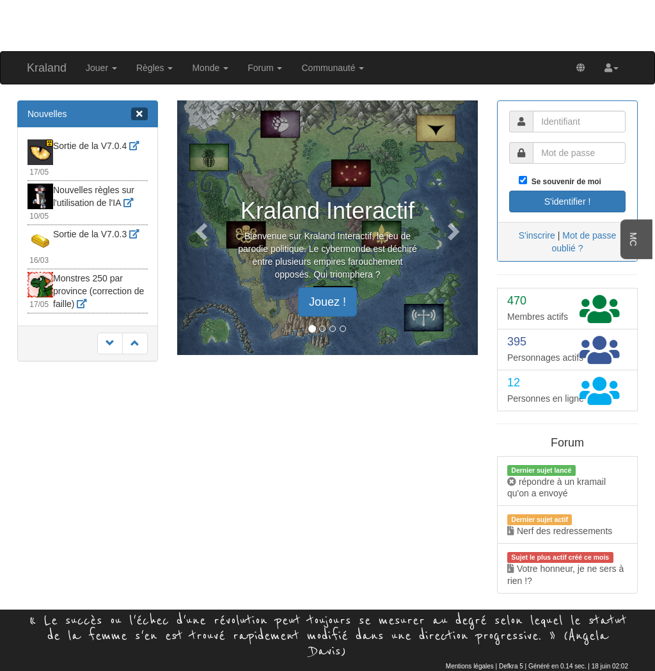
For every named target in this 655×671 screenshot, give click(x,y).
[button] (611, 68)
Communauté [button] (332, 68)
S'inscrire (537, 235)
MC (633, 239)
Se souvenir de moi (564, 181)
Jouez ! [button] (327, 302)
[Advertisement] (327, 24)
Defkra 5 (511, 666)
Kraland (47, 67)
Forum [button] (265, 68)
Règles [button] (154, 68)
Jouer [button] (101, 68)
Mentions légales (470, 666)
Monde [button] (210, 68)
